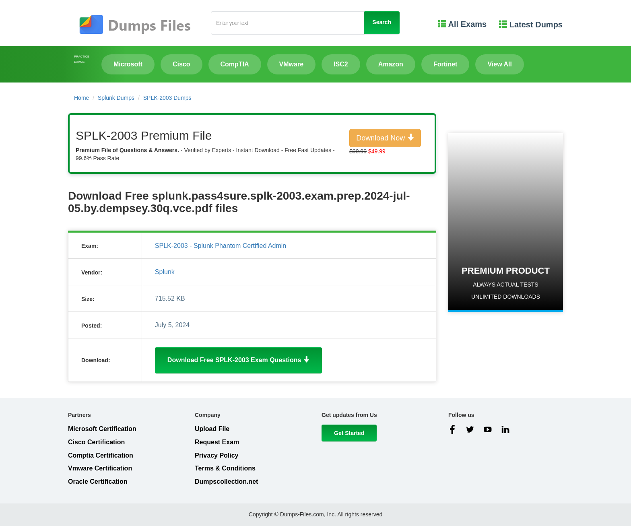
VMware (291, 64)
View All (499, 64)
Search (381, 22)
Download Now (385, 138)
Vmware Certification (100, 468)
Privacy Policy (217, 455)
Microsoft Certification (102, 428)
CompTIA (235, 64)
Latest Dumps (531, 24)
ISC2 (341, 64)
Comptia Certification (100, 455)
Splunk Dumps (116, 98)
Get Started (349, 433)
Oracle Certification (98, 481)
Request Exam (217, 442)
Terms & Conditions (225, 468)
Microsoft (127, 64)
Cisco (181, 64)
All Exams (462, 24)
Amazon (390, 64)
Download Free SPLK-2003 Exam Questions (238, 360)
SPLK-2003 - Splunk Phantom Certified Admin (220, 245)
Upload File (212, 428)
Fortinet (445, 64)
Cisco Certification (96, 442)
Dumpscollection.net (226, 481)
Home (81, 98)
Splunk (165, 271)
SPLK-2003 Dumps (167, 98)
